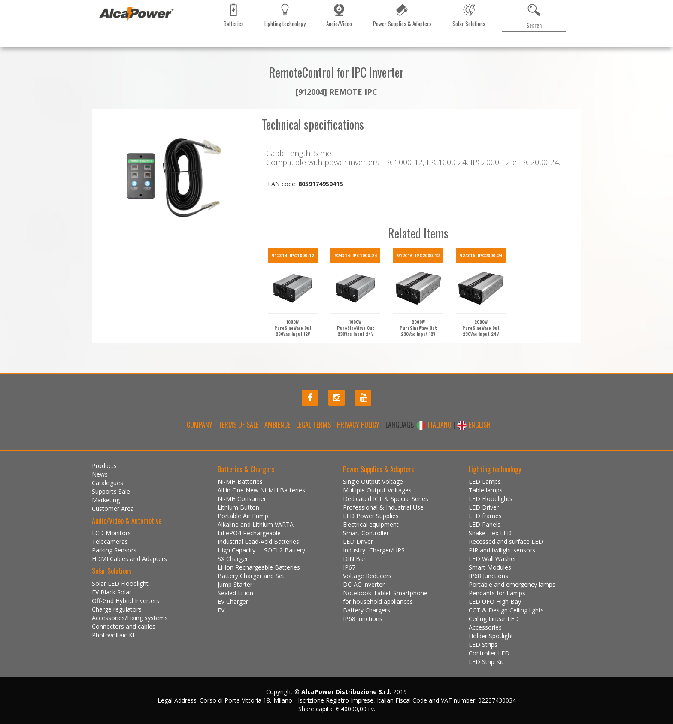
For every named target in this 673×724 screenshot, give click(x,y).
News (137, 45)
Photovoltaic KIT (115, 635)
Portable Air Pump (243, 516)
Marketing (199, 45)
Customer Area (549, 45)
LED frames (485, 516)
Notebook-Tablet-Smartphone (385, 593)
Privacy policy (358, 424)
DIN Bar (354, 559)
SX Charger (233, 559)
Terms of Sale (238, 424)
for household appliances (378, 601)
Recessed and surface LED (506, 541)
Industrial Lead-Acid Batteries (258, 541)
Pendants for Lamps (497, 593)
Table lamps (486, 490)
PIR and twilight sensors (502, 550)
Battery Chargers (366, 610)
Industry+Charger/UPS (374, 550)
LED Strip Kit (486, 662)
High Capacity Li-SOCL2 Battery (261, 550)
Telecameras (110, 541)
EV (221, 610)
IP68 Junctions (362, 619)
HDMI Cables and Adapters (129, 559)
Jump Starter (235, 584)
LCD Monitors (111, 533)
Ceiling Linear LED (494, 619)
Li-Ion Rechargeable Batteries (259, 567)
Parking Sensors (114, 550)
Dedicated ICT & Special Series (385, 499)
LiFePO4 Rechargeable (249, 533)
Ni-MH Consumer (242, 499)
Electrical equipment (371, 524)
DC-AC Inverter (364, 584)
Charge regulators (117, 609)
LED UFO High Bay (495, 601)
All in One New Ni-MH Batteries (261, 490)
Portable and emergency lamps (512, 584)
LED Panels (484, 524)
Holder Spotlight (491, 636)
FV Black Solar (111, 592)
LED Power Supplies (371, 516)
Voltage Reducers (367, 576)
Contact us (233, 45)
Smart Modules (490, 567)
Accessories (485, 627)
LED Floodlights (490, 499)
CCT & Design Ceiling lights (506, 610)
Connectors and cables (123, 626)
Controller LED (489, 653)
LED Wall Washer (492, 559)
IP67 (349, 567)
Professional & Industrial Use (383, 507)
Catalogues (165, 45)
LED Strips (483, 644)
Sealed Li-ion (235, 593)
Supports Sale (111, 491)
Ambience (277, 424)
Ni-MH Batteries (240, 481)
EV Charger (233, 601)
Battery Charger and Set (251, 576)
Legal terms (313, 424)
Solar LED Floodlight (120, 583)
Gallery (265, 45)
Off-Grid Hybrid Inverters (125, 601)
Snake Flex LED (490, 533)
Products (110, 45)
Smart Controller (366, 533)
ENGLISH (474, 424)
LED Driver (358, 541)
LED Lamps (485, 481)
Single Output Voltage (373, 481)
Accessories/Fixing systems (130, 618)
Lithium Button (238, 507)
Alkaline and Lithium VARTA (256, 524)
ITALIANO (434, 424)
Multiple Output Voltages (377, 490)
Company (199, 424)
